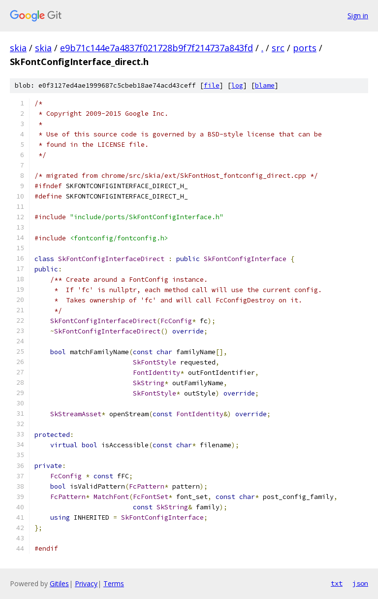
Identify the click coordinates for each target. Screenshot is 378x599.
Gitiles (59, 583)
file (212, 85)
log (237, 85)
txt (337, 583)
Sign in (357, 15)
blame (265, 85)
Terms (113, 583)
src (278, 48)
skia (18, 48)
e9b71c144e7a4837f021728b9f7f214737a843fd (156, 48)
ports (304, 48)
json (360, 583)
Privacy (86, 583)
